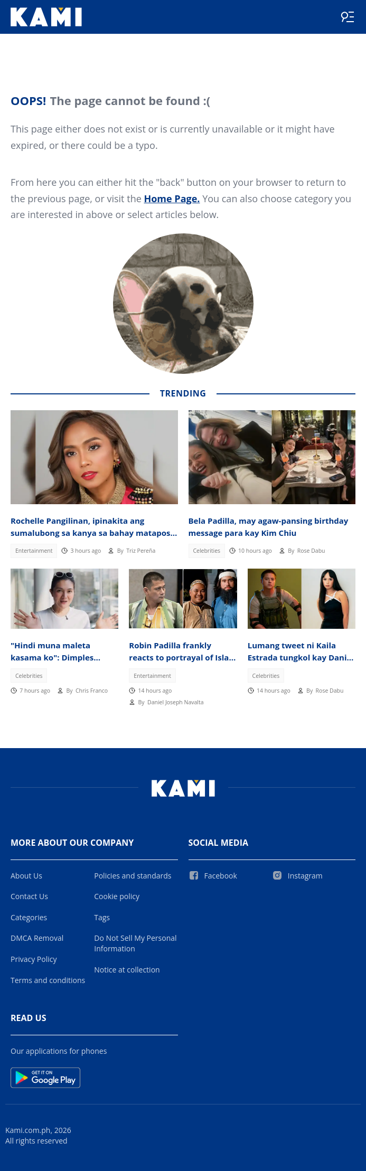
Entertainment (34, 550)
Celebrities (206, 550)
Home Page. (172, 198)
